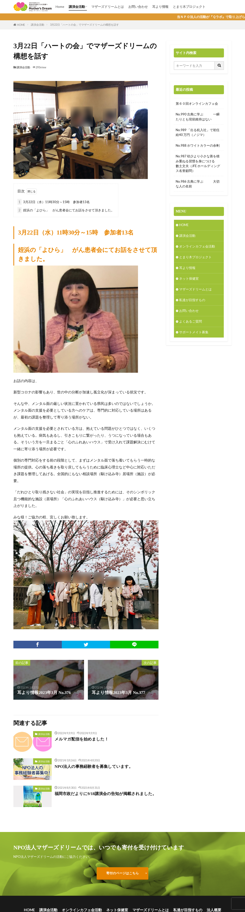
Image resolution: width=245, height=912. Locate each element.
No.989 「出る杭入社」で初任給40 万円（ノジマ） (198, 132)
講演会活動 (77, 7)
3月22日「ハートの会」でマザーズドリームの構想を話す (84, 24)
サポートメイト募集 (193, 333)
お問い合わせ (138, 7)
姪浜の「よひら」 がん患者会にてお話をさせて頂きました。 (65, 210)
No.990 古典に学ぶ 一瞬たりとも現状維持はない (198, 116)
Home (60, 7)
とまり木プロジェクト (189, 7)
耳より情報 (160, 7)
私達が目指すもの (192, 300)
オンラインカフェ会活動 (197, 247)
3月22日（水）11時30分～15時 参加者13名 (53, 202)
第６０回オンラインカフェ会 (197, 103)
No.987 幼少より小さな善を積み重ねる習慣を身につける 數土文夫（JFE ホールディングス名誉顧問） (199, 163)
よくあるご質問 (190, 322)
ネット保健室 (189, 279)
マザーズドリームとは (107, 7)
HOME (21, 24)
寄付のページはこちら (122, 873)
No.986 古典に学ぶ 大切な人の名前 (198, 183)
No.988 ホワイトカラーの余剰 (198, 145)
